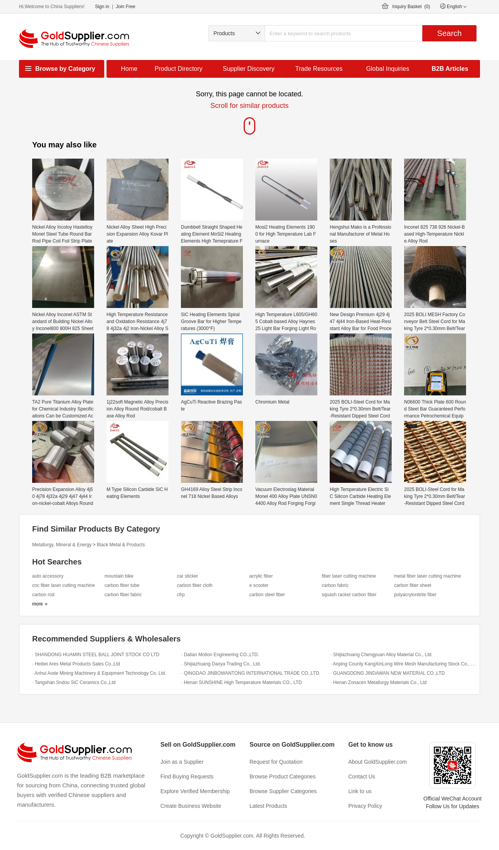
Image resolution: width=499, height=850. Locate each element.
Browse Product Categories (282, 776)
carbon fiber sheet (412, 585)
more (37, 604)
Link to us (360, 791)
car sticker (187, 576)
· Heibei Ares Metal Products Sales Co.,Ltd (76, 664)
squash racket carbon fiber (349, 594)
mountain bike (119, 576)
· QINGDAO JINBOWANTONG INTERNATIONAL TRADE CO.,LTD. (250, 673)
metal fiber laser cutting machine (427, 576)
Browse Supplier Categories (283, 791)
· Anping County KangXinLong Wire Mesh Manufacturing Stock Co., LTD (403, 664)
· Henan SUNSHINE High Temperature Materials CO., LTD (241, 682)
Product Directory (179, 68)
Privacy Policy (365, 806)
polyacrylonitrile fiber (415, 594)
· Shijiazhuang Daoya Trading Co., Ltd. (221, 664)
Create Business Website (190, 806)
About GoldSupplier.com (377, 762)
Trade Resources (318, 68)
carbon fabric (335, 585)
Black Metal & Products (121, 544)
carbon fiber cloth (195, 585)
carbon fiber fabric (123, 594)
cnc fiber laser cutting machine (63, 585)
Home (129, 68)
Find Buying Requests (186, 776)
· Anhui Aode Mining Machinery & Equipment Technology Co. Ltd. (99, 673)
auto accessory (48, 576)
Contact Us (361, 776)
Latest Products (268, 806)
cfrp (181, 594)
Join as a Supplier (181, 762)
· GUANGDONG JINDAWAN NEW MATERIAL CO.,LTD (387, 673)
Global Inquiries (387, 68)
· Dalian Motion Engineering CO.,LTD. (220, 654)
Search (449, 33)
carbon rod (43, 594)
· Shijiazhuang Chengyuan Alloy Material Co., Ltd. (381, 654)
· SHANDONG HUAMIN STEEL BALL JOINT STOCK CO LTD (96, 654)
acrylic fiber (261, 576)
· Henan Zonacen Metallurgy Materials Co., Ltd (378, 682)
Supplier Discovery (248, 68)
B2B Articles (450, 68)
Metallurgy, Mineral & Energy (61, 544)
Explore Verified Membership (195, 791)
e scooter (258, 585)
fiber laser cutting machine (349, 576)
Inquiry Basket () (411, 6)
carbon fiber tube (122, 585)
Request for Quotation (276, 762)
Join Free (125, 6)
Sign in (102, 6)
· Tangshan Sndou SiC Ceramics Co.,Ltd (73, 682)
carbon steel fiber (267, 594)
